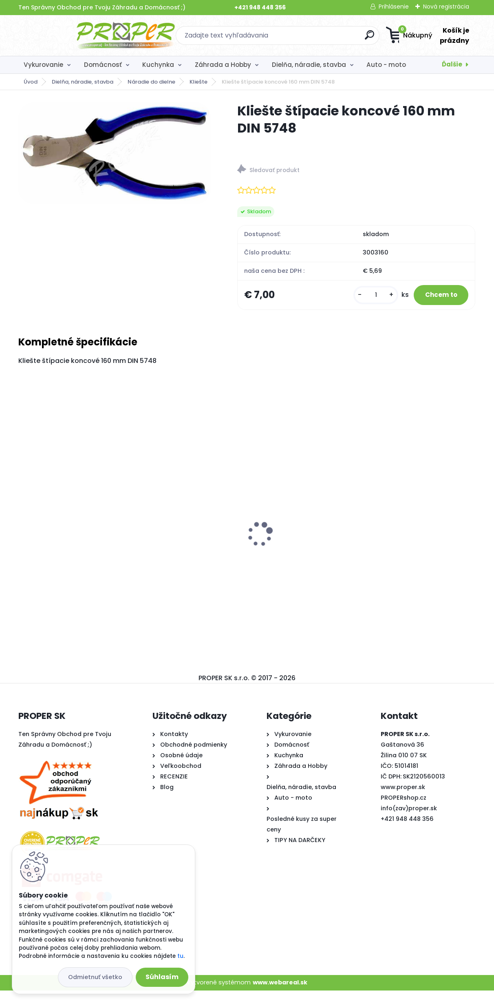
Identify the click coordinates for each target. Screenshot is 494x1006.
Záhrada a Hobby (223, 64)
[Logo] (68, 35)
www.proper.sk (403, 802)
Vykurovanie (43, 64)
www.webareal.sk (280, 998)
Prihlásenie (394, 6)
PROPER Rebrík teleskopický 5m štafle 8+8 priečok (244, 561)
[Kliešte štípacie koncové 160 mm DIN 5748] (114, 153)
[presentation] (24, 537)
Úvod (30, 82)
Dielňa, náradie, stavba (309, 64)
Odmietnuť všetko (95, 977)
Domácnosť (103, 64)
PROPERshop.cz (403, 813)
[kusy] (361, 303)
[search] (326, 38)
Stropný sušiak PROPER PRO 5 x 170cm (83, 560)
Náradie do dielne (151, 82)
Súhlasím (162, 977)
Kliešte (198, 82)
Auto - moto (386, 64)
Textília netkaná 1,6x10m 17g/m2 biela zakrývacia (392, 563)
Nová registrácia (446, 6)
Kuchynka (158, 64)
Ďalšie (452, 64)
